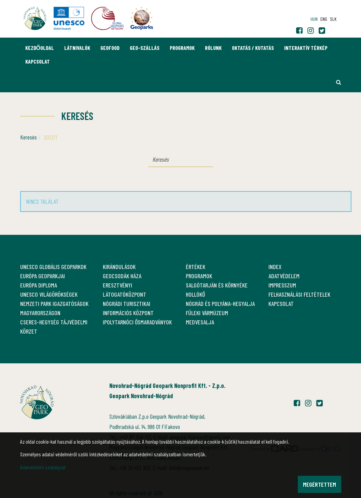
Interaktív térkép (306, 47)
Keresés (28, 137)
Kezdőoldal (39, 47)
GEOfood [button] (110, 47)
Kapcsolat (37, 61)
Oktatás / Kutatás (253, 47)
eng (323, 19)
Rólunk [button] (213, 47)
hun (314, 19)
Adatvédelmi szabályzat (43, 467)
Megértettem (319, 484)
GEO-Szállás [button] (144, 47)
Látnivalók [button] (77, 47)
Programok (182, 47)
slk (333, 19)
